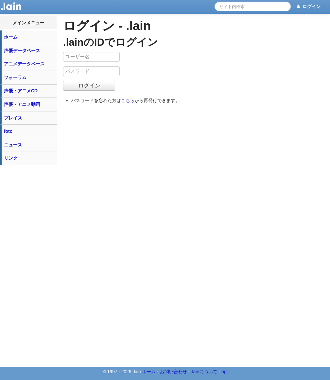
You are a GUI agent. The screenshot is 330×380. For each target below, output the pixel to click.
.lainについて (204, 371)
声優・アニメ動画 (22, 104)
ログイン (310, 6)
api (224, 371)
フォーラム (15, 77)
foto (8, 131)
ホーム (10, 37)
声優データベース (22, 50)
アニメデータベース (24, 63)
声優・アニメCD (21, 90)
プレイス (13, 118)
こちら (128, 100)
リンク (10, 158)
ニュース (13, 144)
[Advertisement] (28, 265)
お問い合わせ (173, 371)
